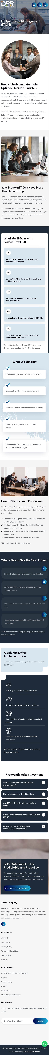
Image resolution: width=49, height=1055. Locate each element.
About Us (4, 938)
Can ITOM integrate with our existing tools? (19, 804)
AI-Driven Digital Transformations (14, 973)
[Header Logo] (7, 5)
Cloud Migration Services (11, 995)
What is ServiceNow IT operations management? (18, 783)
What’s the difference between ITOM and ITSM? (21, 815)
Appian (4, 977)
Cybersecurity (6, 982)
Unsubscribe (6, 955)
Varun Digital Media (31, 1051)
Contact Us (5, 942)
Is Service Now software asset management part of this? (16, 827)
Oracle (4, 986)
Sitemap (4, 960)
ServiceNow (5, 990)
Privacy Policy (6, 947)
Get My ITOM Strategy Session (17, 888)
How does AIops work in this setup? (18, 794)
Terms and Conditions (10, 951)
